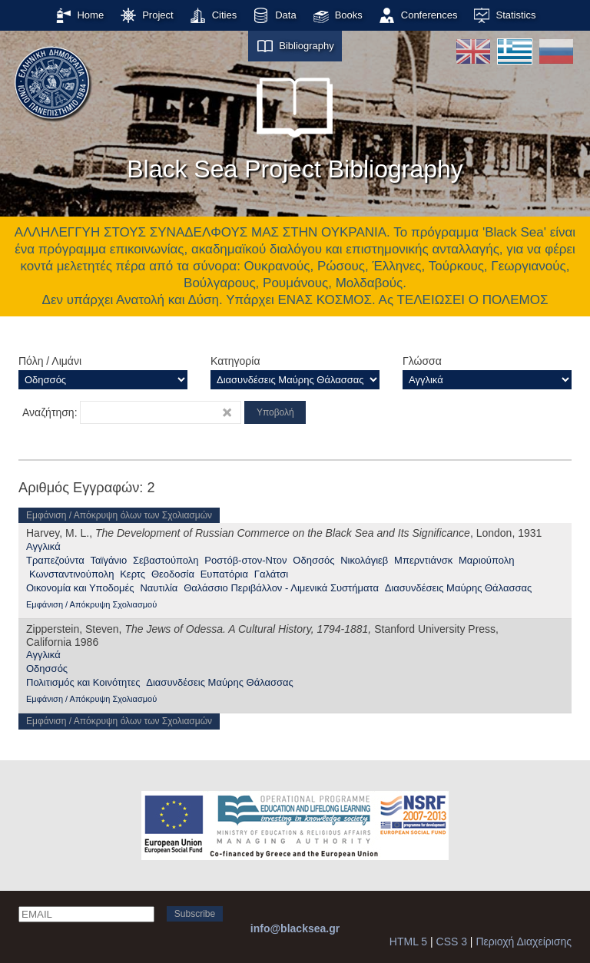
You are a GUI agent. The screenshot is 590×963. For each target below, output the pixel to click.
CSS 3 (451, 941)
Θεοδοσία (172, 574)
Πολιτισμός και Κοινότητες (83, 682)
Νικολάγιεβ (364, 560)
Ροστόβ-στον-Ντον (245, 560)
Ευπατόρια (224, 574)
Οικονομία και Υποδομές (80, 588)
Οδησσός (313, 560)
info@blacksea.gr (295, 928)
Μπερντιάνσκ (423, 560)
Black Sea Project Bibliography (295, 122)
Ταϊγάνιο (109, 560)
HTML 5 (408, 941)
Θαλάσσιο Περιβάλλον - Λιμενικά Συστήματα (281, 588)
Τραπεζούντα (55, 560)
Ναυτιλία (158, 588)
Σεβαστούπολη (166, 560)
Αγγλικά (43, 546)
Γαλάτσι (271, 574)
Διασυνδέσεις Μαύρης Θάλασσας (458, 588)
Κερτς (132, 574)
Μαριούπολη (486, 560)
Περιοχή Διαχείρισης (524, 941)
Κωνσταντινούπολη (71, 574)
